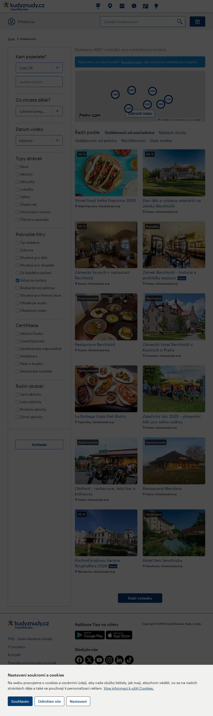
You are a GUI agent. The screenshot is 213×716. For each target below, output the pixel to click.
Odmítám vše (49, 701)
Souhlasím (20, 701)
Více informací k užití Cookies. (129, 688)
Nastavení (78, 701)
